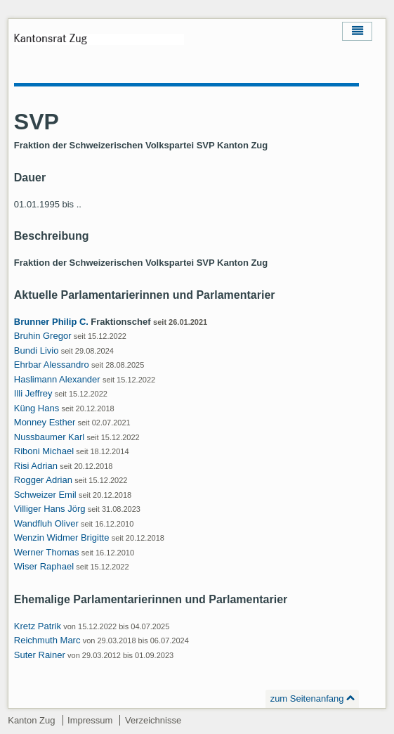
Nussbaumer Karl (49, 437)
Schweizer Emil (45, 494)
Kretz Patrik (37, 626)
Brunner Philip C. (51, 321)
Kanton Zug (31, 720)
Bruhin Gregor (43, 335)
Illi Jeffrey (33, 393)
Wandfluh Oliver (46, 523)
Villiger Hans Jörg (50, 508)
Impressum (89, 720)
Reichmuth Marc (47, 640)
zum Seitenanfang (307, 698)
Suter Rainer (39, 655)
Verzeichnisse (153, 720)
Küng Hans (36, 408)
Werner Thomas (46, 552)
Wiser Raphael (44, 566)
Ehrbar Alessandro (51, 364)
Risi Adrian (36, 466)
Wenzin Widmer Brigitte (62, 537)
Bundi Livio (36, 350)
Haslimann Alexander (57, 379)
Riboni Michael (44, 451)
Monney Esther (44, 422)
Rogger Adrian (43, 480)
